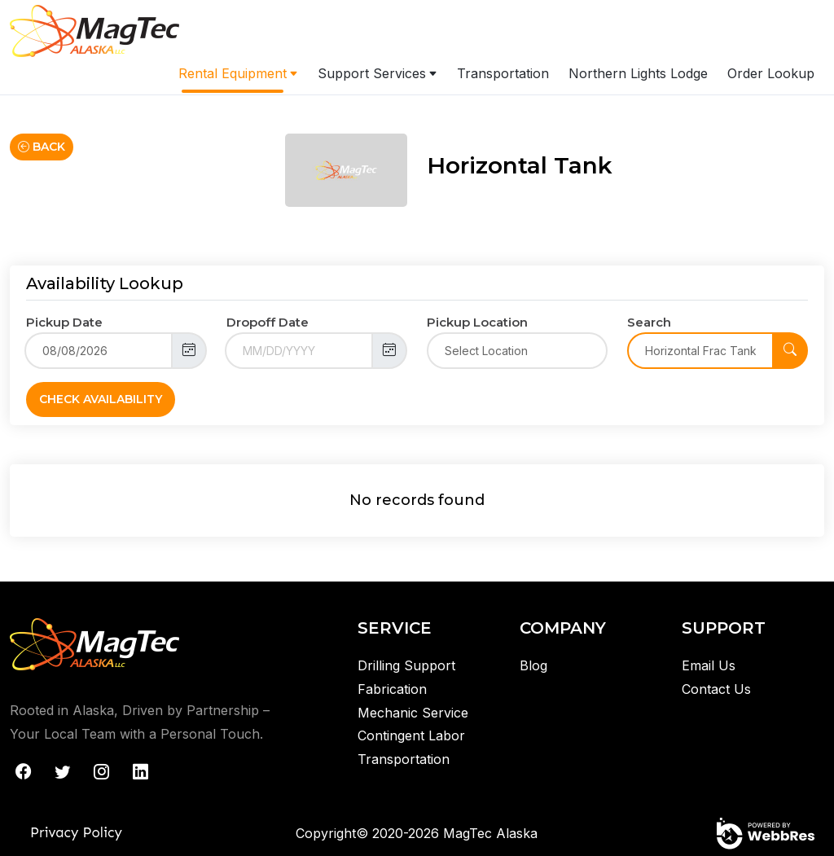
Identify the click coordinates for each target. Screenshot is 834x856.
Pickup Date (64, 322)
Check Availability (100, 399)
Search (649, 322)
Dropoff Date (267, 322)
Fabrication (392, 689)
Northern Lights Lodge (638, 73)
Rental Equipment (232, 73)
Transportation (503, 73)
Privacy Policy (76, 832)
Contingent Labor (411, 735)
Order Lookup (770, 73)
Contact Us (716, 689)
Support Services (372, 73)
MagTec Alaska (490, 833)
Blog (533, 665)
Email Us (708, 665)
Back (41, 146)
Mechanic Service (413, 713)
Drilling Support (406, 665)
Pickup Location (477, 322)
